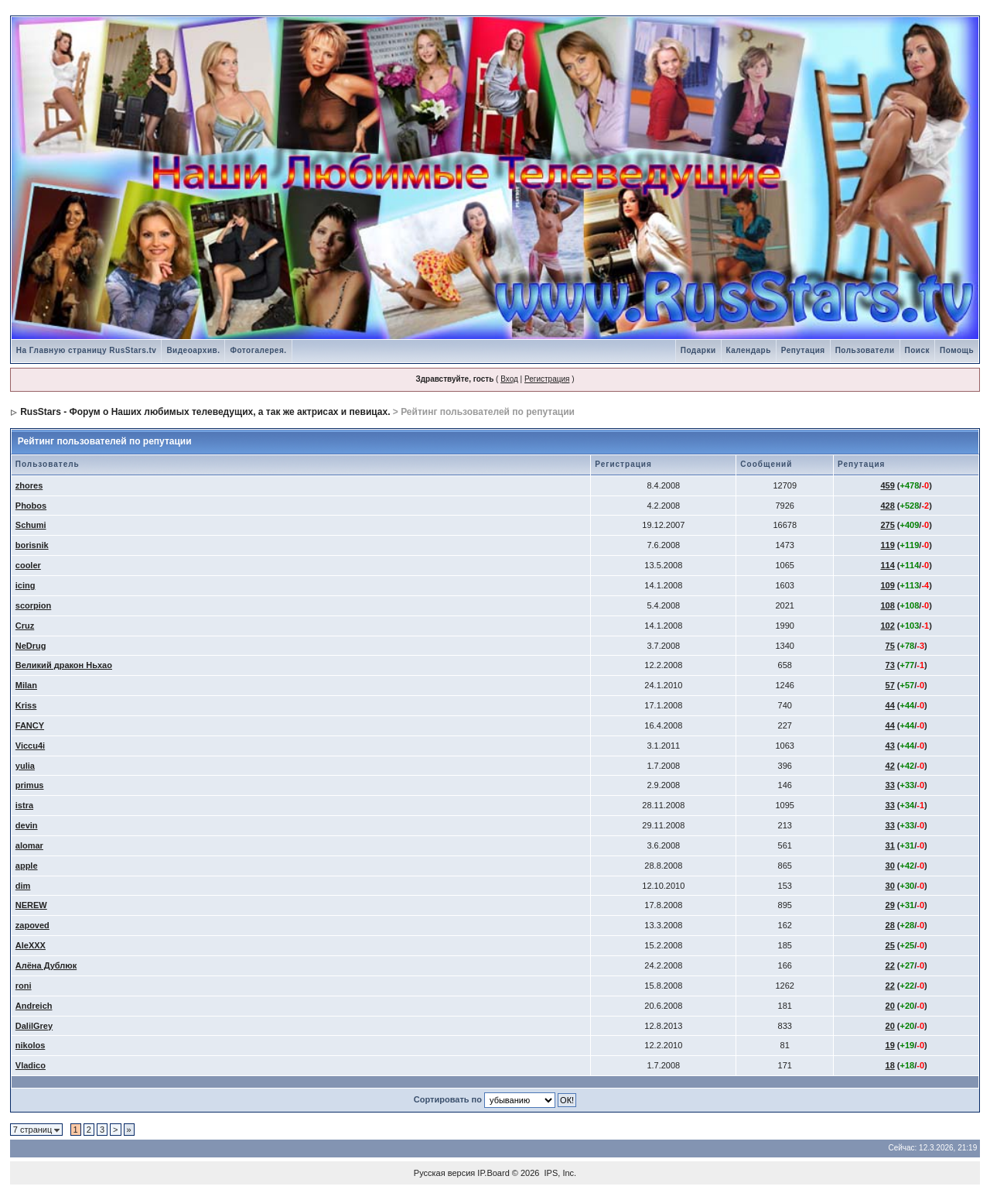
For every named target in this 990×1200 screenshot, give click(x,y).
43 (890, 745)
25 (890, 945)
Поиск (917, 350)
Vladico (30, 1065)
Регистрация (546, 379)
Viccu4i (30, 745)
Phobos (30, 505)
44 (890, 705)
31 (890, 845)
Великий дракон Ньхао (63, 665)
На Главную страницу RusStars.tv (86, 350)
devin (26, 825)
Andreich (34, 1005)
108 (887, 605)
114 (887, 565)
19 (890, 1045)
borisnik (32, 545)
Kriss (26, 705)
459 (887, 485)
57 (890, 685)
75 (890, 645)
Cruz (24, 625)
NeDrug (30, 645)
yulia (25, 765)
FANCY (29, 725)
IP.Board (493, 1173)
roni (23, 985)
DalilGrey (34, 1025)
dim (23, 885)
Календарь (748, 350)
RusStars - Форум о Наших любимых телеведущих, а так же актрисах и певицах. (205, 411)
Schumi (30, 525)
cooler (28, 565)
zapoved (32, 925)
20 (890, 1005)
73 (890, 665)
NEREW (31, 905)
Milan (26, 685)
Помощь (957, 350)
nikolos (30, 1045)
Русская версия (444, 1173)
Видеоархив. (193, 350)
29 (890, 905)
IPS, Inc (559, 1173)
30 (890, 865)
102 (887, 625)
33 (890, 785)
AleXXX (30, 945)
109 (887, 585)
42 (890, 765)
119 (887, 545)
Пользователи (865, 350)
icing (25, 585)
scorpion (33, 605)
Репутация (803, 350)
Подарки (698, 350)
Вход (509, 379)
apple (26, 865)
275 (887, 525)
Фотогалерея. (258, 350)
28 (890, 925)
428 (887, 505)
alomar (29, 845)
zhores (29, 485)
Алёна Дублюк (46, 965)
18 (890, 1065)
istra (24, 805)
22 (890, 965)
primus (29, 785)
